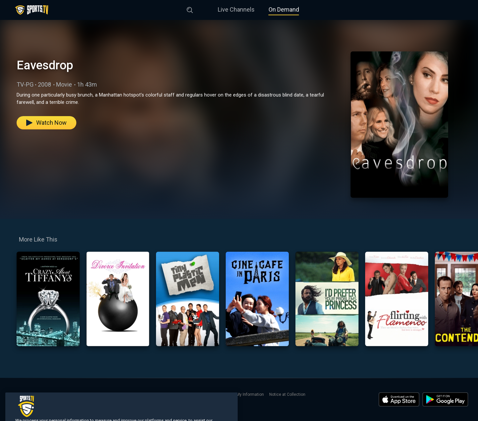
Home (15, 394)
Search (91, 394)
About (108, 394)
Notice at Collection (287, 394)
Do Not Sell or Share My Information (231, 394)
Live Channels (236, 9)
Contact (126, 394)
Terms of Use (151, 394)
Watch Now (46, 122)
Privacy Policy (181, 394)
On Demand (284, 9)
